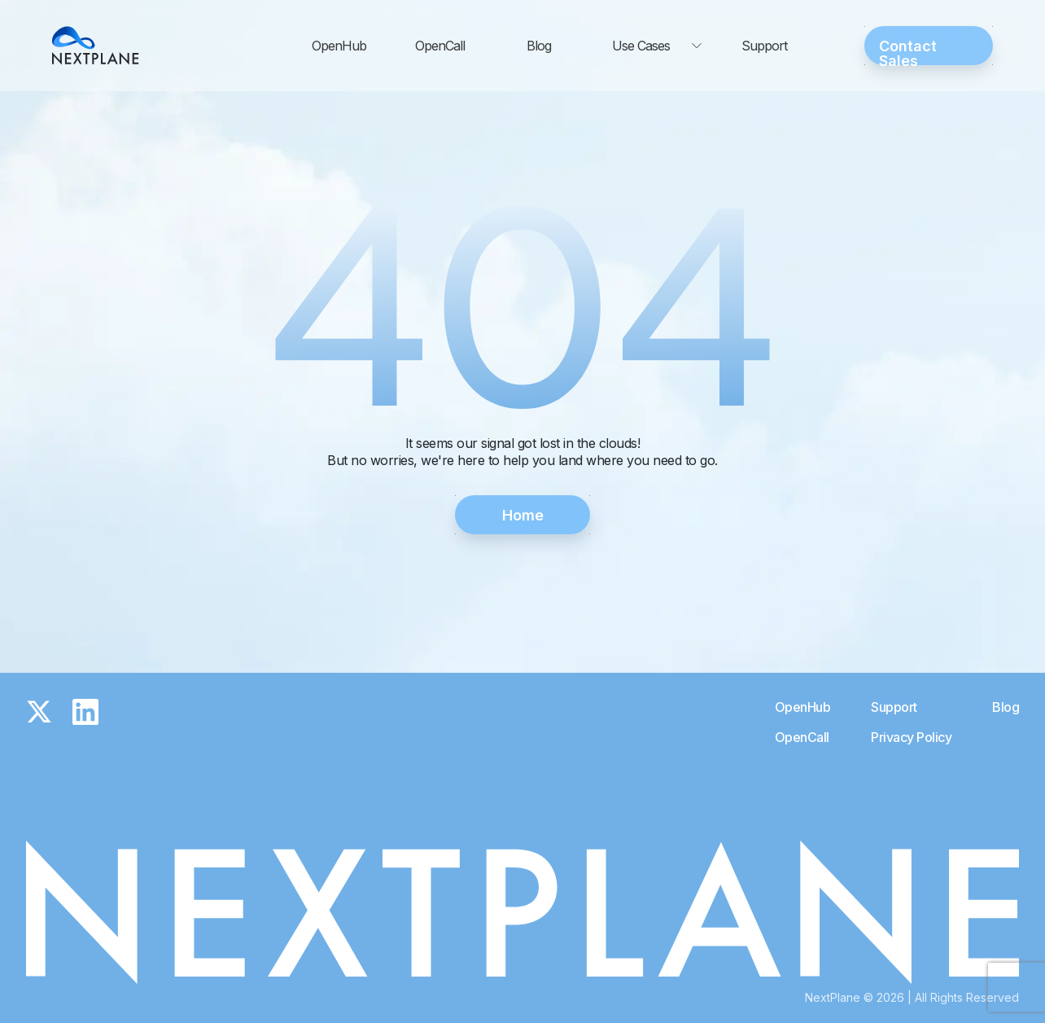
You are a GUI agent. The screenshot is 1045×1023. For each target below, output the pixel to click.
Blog (539, 45)
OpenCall (440, 45)
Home (523, 515)
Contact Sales (908, 51)
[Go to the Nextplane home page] (95, 45)
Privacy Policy (911, 737)
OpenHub (339, 45)
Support (764, 45)
